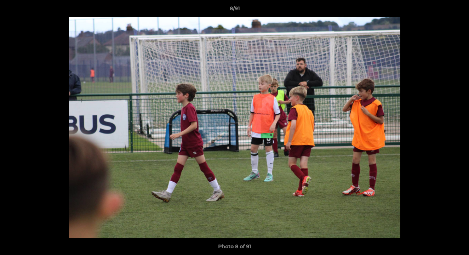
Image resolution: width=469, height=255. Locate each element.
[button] (456, 10)
